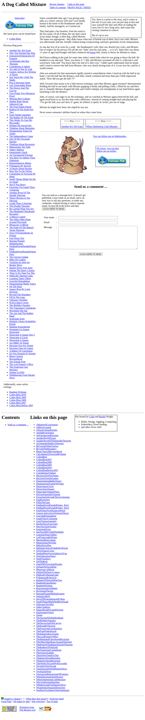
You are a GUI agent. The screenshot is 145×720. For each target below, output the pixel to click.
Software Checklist (18, 300)
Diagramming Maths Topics (22, 284)
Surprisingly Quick (18, 152)
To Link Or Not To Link (20, 69)
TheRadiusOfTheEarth (47, 647)
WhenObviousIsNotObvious (49, 677)
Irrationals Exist (17, 318)
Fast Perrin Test (16, 238)
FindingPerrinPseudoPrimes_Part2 (52, 508)
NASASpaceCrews (45, 551)
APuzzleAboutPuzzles (46, 430)
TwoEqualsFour (43, 671)
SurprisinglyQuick (45, 612)
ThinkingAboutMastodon (48, 658)
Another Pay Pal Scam (20, 50)
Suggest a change (12, 698)
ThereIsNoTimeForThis (47, 655)
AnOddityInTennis (45, 432)
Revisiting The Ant (18, 310)
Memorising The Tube (20, 147)
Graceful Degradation (19, 281)
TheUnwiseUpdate (45, 652)
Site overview (38, 701)
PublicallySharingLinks (47, 575)
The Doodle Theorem (19, 206)
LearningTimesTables (46, 534)
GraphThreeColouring (46, 518)
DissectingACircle (45, 486)
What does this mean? (36, 698)
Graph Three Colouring (20, 203)
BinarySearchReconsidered (49, 451)
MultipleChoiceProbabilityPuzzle (52, 548)
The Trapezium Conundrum (22, 308)
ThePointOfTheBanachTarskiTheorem (54, 644)
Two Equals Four (17, 361)
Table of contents (58, 7)
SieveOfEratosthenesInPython (50, 599)
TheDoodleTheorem (45, 626)
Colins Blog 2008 (17, 400)
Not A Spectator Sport (19, 82)
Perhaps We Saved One (20, 125)
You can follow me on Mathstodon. (110, 136)
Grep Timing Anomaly (20, 115)
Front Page (6, 701)
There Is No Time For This (22, 273)
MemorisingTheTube (46, 542)
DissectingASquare (45, 489)
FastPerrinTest (43, 500)
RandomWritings (44, 585)
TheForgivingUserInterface (49, 628)
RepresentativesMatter (47, 588)
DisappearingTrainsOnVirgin (50, 483)
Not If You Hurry (17, 184)
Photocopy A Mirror (18, 225)
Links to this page (75, 4)
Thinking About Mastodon (22, 128)
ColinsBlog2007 (44, 459)
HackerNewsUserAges (47, 524)
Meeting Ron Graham (19, 98)
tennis (90, 52)
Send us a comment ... (18, 424)
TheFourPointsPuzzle (46, 631)
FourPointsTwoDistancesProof (50, 510)
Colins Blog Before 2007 (21, 405)
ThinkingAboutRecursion (48, 660)
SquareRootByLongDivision (49, 610)
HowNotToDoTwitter (46, 526)
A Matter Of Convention (21, 351)
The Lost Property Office (21, 364)
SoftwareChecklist (45, 604)
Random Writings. (18, 392)
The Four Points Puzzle (20, 107)
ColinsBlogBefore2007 (47, 470)
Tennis (39, 615)
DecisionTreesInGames (47, 478)
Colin (91, 416)
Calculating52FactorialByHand (51, 454)
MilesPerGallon (43, 545)
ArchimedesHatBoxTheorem (50, 443)
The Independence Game (21, 136)
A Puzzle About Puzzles (20, 168)
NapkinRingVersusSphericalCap (51, 553)
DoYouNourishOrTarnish (48, 494)
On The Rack (15, 286)
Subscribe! (20, 18)
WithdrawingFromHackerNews (51, 685)
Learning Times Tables (20, 278)
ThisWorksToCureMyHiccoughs (51, 663)
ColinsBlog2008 (44, 462)
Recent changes (57, 4)
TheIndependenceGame (47, 634)
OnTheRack (42, 561)
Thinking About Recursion (22, 144)
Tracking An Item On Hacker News (19, 263)
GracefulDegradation (46, 516)
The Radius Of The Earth (21, 117)
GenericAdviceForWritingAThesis (52, 513)
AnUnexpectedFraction (47, 435)
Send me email (57, 698)
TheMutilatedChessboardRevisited (52, 639)
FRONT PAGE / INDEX (79, 7)
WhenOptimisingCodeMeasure (51, 679)
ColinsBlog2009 (44, 465)
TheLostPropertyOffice (47, 636)
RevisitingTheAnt (44, 591)
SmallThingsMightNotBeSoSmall (52, 601)
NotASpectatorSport (46, 556)
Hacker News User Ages (21, 267)
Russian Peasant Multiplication (17, 242)
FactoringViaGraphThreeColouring (53, 497)
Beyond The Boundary (20, 294)
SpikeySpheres (43, 607)
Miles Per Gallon (17, 259)
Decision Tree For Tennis (21, 345)
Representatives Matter (20, 163)
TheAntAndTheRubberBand (49, 618)
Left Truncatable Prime (20, 85)
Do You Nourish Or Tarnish (22, 353)
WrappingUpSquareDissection (50, 687)
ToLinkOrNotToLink (46, 666)
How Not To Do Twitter (20, 171)
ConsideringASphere (46, 473)
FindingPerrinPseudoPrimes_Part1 (52, 505)
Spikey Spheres (16, 149)
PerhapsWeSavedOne (46, 567)
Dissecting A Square (19, 340)
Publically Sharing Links (21, 276)
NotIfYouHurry (43, 559)
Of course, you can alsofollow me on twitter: (108, 149)
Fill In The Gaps (17, 297)
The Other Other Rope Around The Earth (20, 220)
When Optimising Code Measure (102, 126)
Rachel (102, 416)
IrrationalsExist (43, 529)
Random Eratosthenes (19, 326)
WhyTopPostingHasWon (48, 682)
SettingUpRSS (43, 596)
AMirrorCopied (43, 427)
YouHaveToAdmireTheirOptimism (52, 690)
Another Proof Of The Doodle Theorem (19, 194)
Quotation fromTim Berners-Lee (27, 708)
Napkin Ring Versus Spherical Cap (18, 102)
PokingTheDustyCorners (48, 572)
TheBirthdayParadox (46, 620)
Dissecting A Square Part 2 (22, 335)
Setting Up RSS (16, 372)
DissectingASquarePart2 (47, 491)
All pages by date (21, 701)
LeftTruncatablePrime (46, 537)
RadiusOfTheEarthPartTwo (49, 580)
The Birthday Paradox (19, 305)
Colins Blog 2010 (17, 394)
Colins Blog (15, 39)
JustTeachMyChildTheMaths (50, 532)
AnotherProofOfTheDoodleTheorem (53, 441)
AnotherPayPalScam (46, 438)
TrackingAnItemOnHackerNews (51, 669)
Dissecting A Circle (18, 337)
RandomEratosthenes (46, 583)
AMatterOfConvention (47, 424)
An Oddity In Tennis (19, 343)
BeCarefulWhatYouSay (47, 446)
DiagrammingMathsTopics (49, 481)
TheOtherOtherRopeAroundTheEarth (54, 642)
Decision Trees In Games (21, 348)
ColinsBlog (41, 457)
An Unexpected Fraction (21, 155)
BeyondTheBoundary (46, 449)
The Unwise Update (18, 257)
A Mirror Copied (17, 217)
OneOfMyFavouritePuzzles (49, 564)
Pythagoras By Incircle (20, 166)
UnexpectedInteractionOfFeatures (52, 674)
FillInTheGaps (43, 502)
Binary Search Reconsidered (16, 357)
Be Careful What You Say (21, 208)
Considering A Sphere (19, 66)
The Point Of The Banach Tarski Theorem (21, 228)
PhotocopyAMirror (45, 569)
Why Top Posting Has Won (22, 53)
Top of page (52, 701)
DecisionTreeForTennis (47, 475)
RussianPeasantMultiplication (50, 593)
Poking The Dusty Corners (22, 270)
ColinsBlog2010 (44, 467)
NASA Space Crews (19, 302)
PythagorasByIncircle (46, 577)
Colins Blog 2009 (17, 397)
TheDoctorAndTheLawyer (49, 623)
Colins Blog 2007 (17, 403)
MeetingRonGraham (46, 540)
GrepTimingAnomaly (46, 521)
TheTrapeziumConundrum (48, 650)
